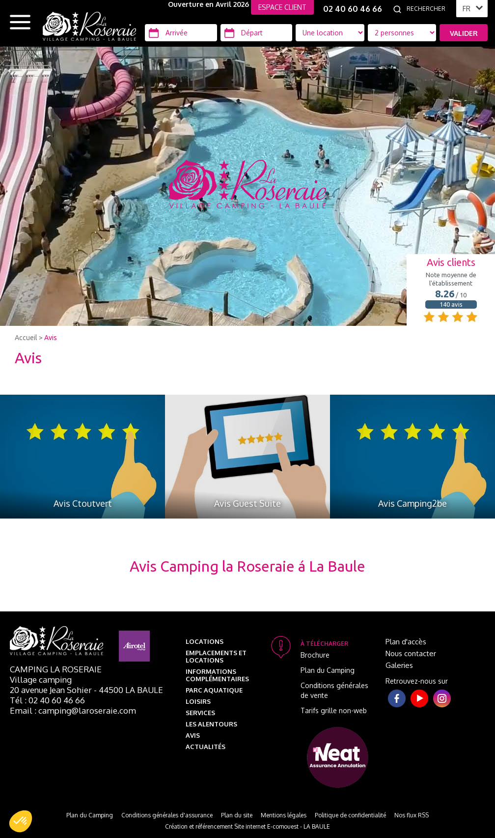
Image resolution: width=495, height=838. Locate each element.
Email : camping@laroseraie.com (73, 710)
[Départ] (256, 32)
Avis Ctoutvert (83, 503)
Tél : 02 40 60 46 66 (47, 700)
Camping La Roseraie (56, 669)
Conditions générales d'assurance (167, 815)
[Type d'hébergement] (402, 32)
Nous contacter (410, 653)
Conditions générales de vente (334, 690)
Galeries (399, 665)
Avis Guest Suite (247, 503)
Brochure (315, 655)
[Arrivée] (181, 32)
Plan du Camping (328, 670)
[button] (20, 821)
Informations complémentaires (217, 675)
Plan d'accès (405, 641)
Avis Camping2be (412, 503)
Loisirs (198, 701)
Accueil (26, 338)
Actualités (205, 747)
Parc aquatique (214, 690)
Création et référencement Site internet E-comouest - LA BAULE (247, 826)
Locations (204, 641)
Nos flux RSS (411, 815)
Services (200, 713)
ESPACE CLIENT (282, 7)
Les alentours (211, 724)
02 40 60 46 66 (352, 9)
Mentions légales (283, 815)
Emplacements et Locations (216, 656)
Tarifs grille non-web (334, 710)
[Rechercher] (429, 8)
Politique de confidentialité (350, 815)
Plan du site (236, 815)
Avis (50, 338)
